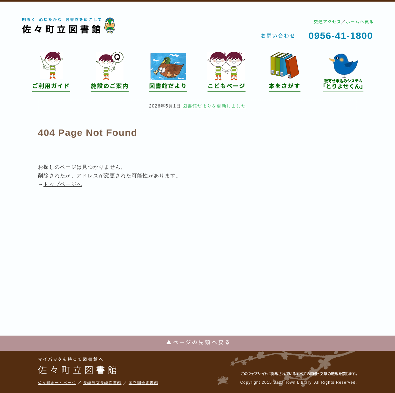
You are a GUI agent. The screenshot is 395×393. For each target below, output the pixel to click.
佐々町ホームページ (57, 383)
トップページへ (62, 184)
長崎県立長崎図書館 (102, 383)
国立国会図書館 (143, 383)
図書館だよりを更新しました (213, 105)
